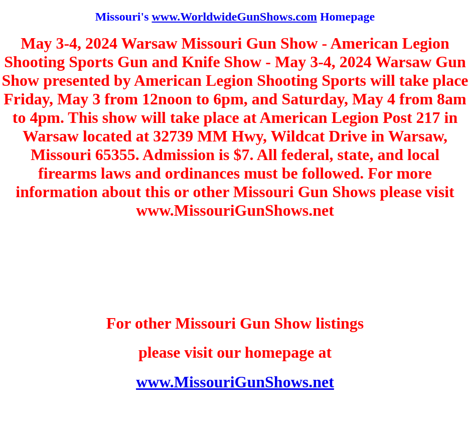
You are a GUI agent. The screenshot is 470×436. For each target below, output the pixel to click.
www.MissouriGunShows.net (235, 382)
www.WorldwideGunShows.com (234, 16)
